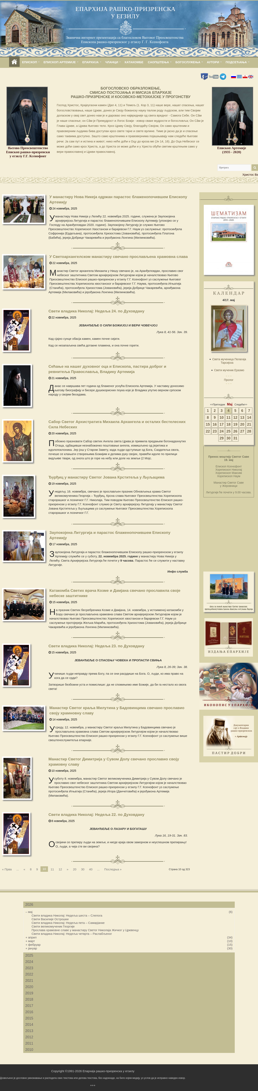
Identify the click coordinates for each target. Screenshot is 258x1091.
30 (82, 869)
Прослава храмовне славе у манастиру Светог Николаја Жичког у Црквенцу (85, 930)
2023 (29, 968)
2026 (29, 905)
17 (222, 424)
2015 (29, 1018)
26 (235, 431)
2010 (29, 1050)
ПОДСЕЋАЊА (236, 62)
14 (249, 418)
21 (249, 424)
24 (222, 431)
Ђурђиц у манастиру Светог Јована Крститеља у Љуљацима (107, 477)
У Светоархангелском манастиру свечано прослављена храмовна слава (118, 256)
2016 (29, 1012)
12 (60, 869)
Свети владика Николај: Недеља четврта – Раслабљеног (72, 933)
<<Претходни (217, 404)
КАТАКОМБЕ (134, 62)
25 (228, 431)
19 (235, 424)
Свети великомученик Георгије (53, 926)
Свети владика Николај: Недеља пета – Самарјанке (68, 922)
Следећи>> (241, 404)
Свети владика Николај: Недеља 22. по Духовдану (96, 814)
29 (222, 438)
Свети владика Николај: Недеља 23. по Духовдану (96, 646)
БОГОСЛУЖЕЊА (187, 62)
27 (242, 431)
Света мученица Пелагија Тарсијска (229, 361)
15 (208, 424)
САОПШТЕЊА (158, 62)
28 (249, 431)
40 (90, 869)
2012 (29, 1037)
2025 (29, 955)
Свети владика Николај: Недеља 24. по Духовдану (96, 311)
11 (52, 869)
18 (228, 424)
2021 (29, 981)
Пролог (229, 379)
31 (235, 438)
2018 (29, 999)
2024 (29, 962)
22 (208, 431)
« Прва (7, 869)
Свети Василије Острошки (50, 919)
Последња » (112, 869)
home (14, 62)
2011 (29, 1043)
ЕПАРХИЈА (90, 62)
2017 (29, 1006)
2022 (29, 974)
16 (215, 424)
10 (222, 418)
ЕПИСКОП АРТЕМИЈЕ (60, 62)
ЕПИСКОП (29, 62)
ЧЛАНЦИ (111, 62)
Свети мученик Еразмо (229, 370)
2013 (29, 1031)
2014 (29, 1025)
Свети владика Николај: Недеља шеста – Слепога (67, 915)
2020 (29, 987)
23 (215, 431)
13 (242, 418)
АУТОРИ (213, 62)
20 (74, 869)
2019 (29, 993)
